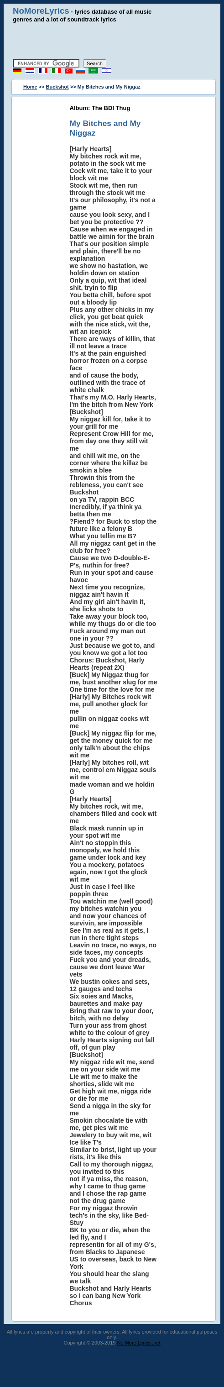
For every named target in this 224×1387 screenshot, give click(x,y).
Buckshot (57, 86)
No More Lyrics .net (139, 1342)
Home (30, 86)
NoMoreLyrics (41, 11)
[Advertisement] (117, 41)
